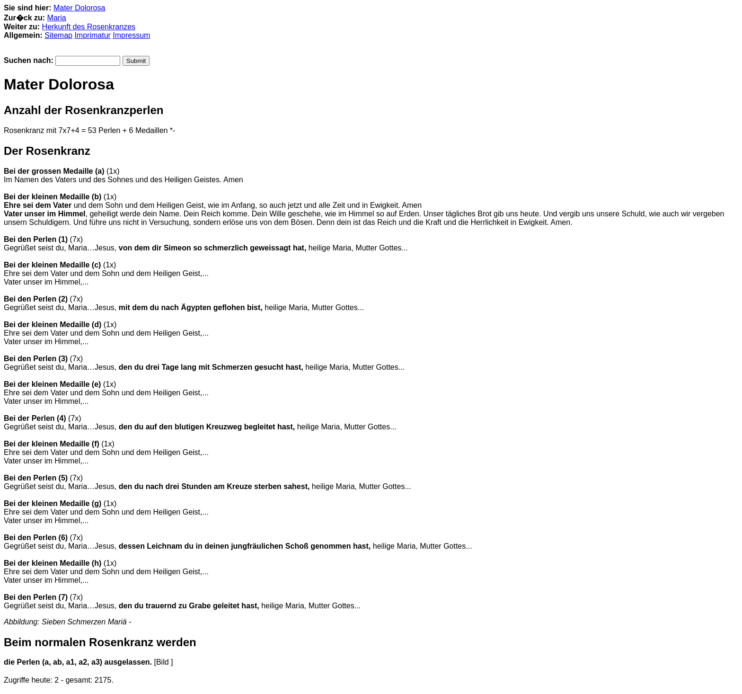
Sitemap (58, 35)
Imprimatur (92, 35)
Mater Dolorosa (79, 8)
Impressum (131, 35)
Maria (56, 18)
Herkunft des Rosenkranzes (88, 27)
